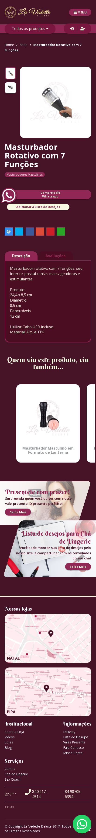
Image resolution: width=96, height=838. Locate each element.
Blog (8, 747)
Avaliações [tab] (55, 255)
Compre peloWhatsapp (32, 194)
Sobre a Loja (14, 732)
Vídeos (10, 737)
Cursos (10, 768)
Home (9, 45)
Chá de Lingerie (16, 774)
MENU (80, 12)
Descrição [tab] (21, 255)
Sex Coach (13, 779)
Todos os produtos (30, 28)
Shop (23, 45)
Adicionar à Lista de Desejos (38, 207)
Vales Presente (74, 742)
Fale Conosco (73, 747)
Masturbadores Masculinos (25, 175)
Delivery (69, 732)
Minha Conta (72, 753)
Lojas (9, 742)
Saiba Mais (18, 512)
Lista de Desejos (76, 737)
